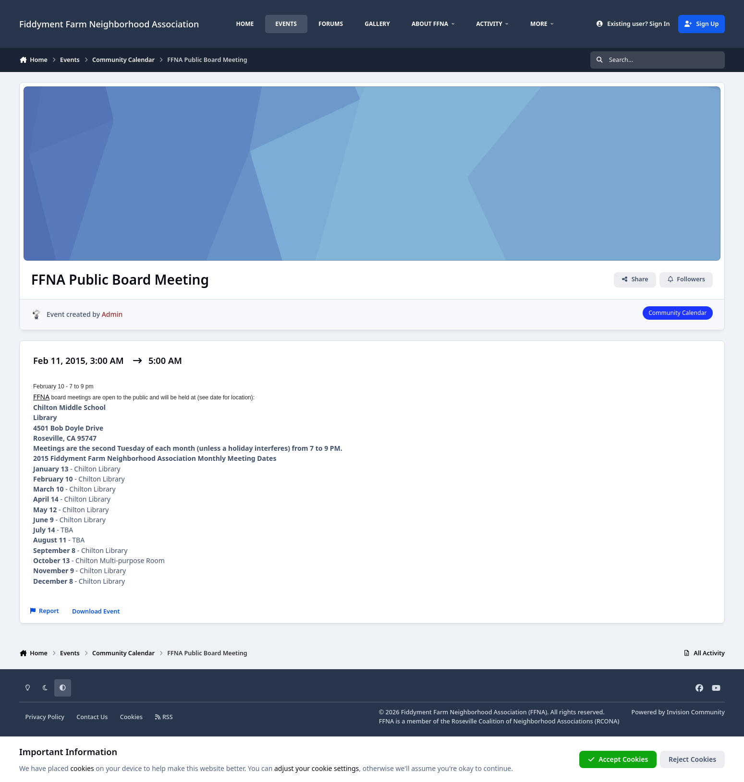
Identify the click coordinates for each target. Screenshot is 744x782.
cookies (82, 768)
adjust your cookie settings (316, 768)
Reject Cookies (692, 759)
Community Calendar (677, 313)
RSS (164, 717)
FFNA (41, 396)
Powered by (678, 712)
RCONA (607, 721)
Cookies (131, 717)
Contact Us (92, 717)
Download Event (96, 611)
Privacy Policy (44, 717)
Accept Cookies (618, 759)
